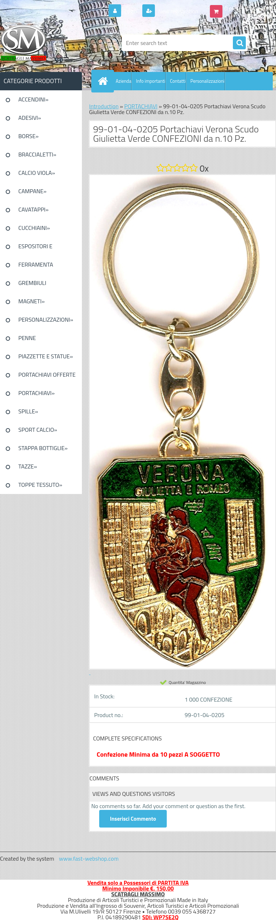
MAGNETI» (31, 301)
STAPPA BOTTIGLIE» (43, 448)
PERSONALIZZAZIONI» (45, 319)
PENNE (27, 338)
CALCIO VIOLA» (36, 172)
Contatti (178, 81)
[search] (239, 43)
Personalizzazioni (207, 81)
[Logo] (49, 43)
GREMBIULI (32, 282)
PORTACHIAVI (141, 106)
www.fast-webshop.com (89, 858)
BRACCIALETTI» (37, 154)
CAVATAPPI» (33, 209)
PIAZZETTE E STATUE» (45, 356)
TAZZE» (27, 466)
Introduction (104, 106)
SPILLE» (28, 411)
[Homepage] (104, 81)
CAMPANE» (32, 191)
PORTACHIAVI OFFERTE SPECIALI (46, 377)
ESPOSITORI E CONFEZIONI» (35, 248)
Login (131, 11)
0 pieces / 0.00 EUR (248, 8)
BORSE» (28, 136)
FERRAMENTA (35, 264)
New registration (177, 11)
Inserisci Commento (133, 819)
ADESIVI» (29, 117)
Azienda (123, 81)
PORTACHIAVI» (36, 393)
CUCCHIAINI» (34, 227)
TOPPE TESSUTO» (40, 484)
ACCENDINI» (33, 99)
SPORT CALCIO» (37, 429)
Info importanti (150, 81)
